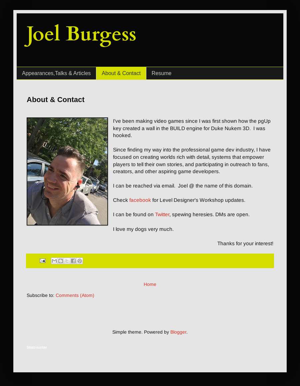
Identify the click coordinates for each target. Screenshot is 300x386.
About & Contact (121, 73)
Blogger (178, 332)
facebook (140, 200)
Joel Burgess (81, 34)
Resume (162, 73)
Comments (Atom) (75, 295)
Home (150, 284)
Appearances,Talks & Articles (56, 73)
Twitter (162, 214)
